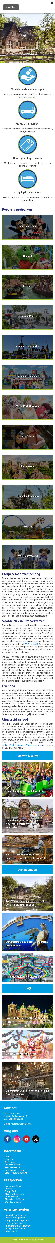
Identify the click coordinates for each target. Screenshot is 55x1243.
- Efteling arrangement (14, 1218)
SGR (36, 644)
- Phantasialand (11, 1196)
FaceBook (9, 745)
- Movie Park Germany (14, 1194)
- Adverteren (10, 1162)
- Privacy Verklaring (13, 1165)
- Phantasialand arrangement (17, 1226)
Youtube (30, 745)
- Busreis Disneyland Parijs (16, 1215)
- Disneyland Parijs (12, 1186)
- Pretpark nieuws (12, 1167)
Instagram (20, 745)
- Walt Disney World (12, 1202)
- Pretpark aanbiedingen (15, 1170)
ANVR (27, 644)
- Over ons (8, 1159)
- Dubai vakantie (11, 1231)
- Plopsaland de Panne (14, 1199)
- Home (7, 1157)
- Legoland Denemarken (15, 1223)
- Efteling (8, 1188)
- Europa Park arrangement (16, 1220)
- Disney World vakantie (14, 1228)
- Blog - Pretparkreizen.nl (15, 1173)
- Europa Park (10, 1191)
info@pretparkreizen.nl (21, 1124)
